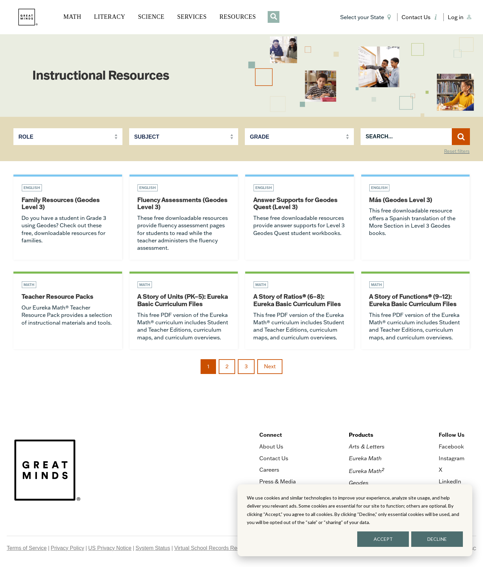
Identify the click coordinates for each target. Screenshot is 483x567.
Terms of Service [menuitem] (27, 549)
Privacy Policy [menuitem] (67, 549)
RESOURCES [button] (237, 16)
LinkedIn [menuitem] (450, 482)
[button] (366, 17)
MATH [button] (72, 16)
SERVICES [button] (192, 16)
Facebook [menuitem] (451, 447)
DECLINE (437, 539)
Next (270, 367)
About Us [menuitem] (271, 447)
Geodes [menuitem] (359, 483)
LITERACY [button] (109, 16)
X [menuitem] (440, 470)
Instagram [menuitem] (452, 459)
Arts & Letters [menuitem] (367, 447)
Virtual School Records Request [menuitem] (212, 549)
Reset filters (457, 151)
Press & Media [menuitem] (277, 482)
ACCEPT (383, 539)
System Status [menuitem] (153, 549)
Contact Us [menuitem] (273, 459)
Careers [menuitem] (269, 470)
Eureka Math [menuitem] (365, 459)
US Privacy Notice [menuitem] (109, 549)
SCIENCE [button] (151, 16)
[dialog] (354, 520)
